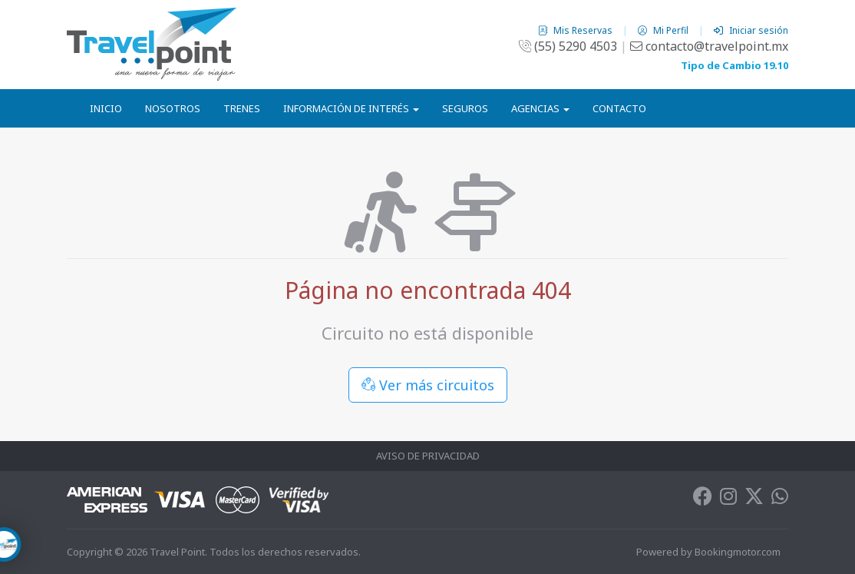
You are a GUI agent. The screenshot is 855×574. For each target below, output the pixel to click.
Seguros (465, 108)
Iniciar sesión (751, 30)
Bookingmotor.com (738, 552)
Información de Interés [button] (351, 108)
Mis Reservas (576, 30)
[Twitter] (754, 499)
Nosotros (172, 108)
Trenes (241, 108)
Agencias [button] (540, 108)
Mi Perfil (664, 30)
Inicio (106, 108)
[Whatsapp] (779, 499)
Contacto (619, 108)
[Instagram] (728, 499)
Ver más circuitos (427, 385)
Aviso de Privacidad (428, 456)
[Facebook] (702, 499)
